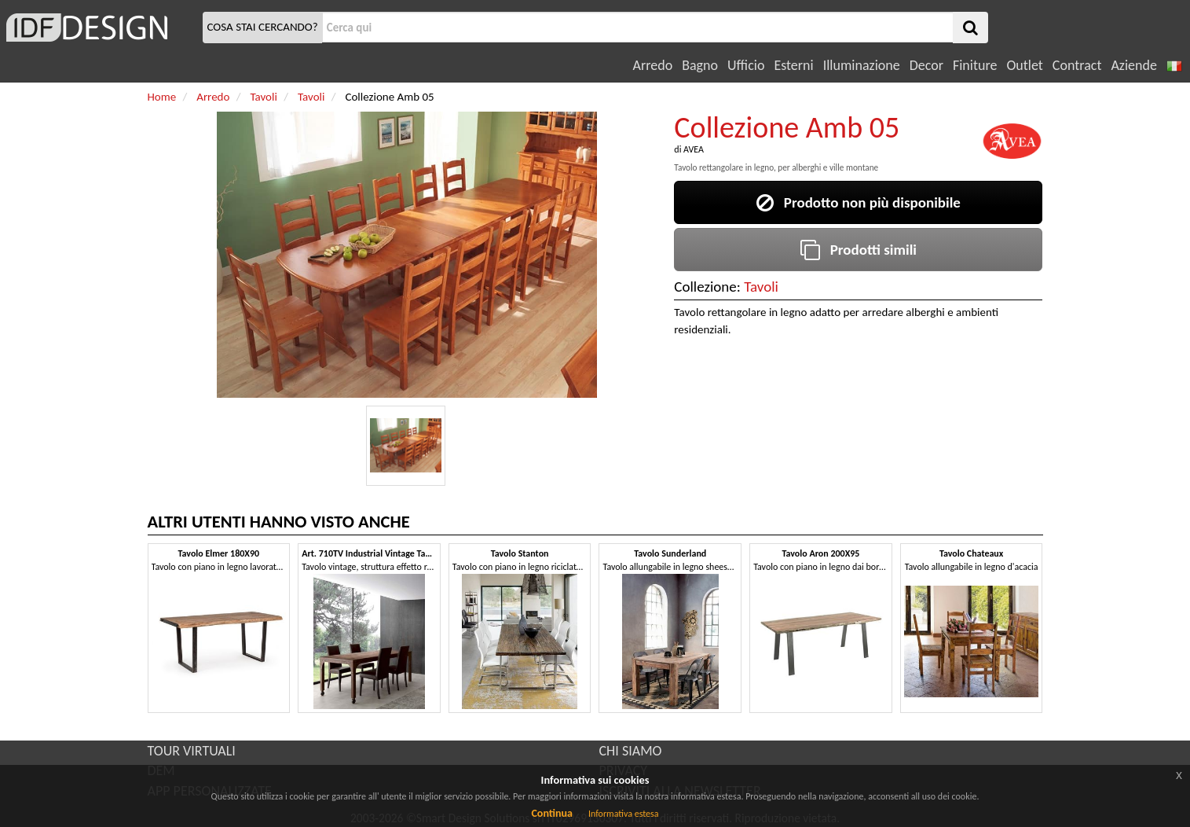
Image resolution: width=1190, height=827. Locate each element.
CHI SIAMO (630, 750)
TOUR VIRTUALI (192, 750)
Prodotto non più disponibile (858, 202)
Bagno (700, 65)
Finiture (975, 65)
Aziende (1133, 65)
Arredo (653, 65)
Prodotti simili (858, 250)
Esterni (793, 65)
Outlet (1024, 65)
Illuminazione (861, 65)
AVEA (693, 149)
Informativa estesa (623, 813)
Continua (551, 813)
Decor (926, 65)
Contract (1077, 65)
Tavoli (761, 287)
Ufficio (745, 65)
